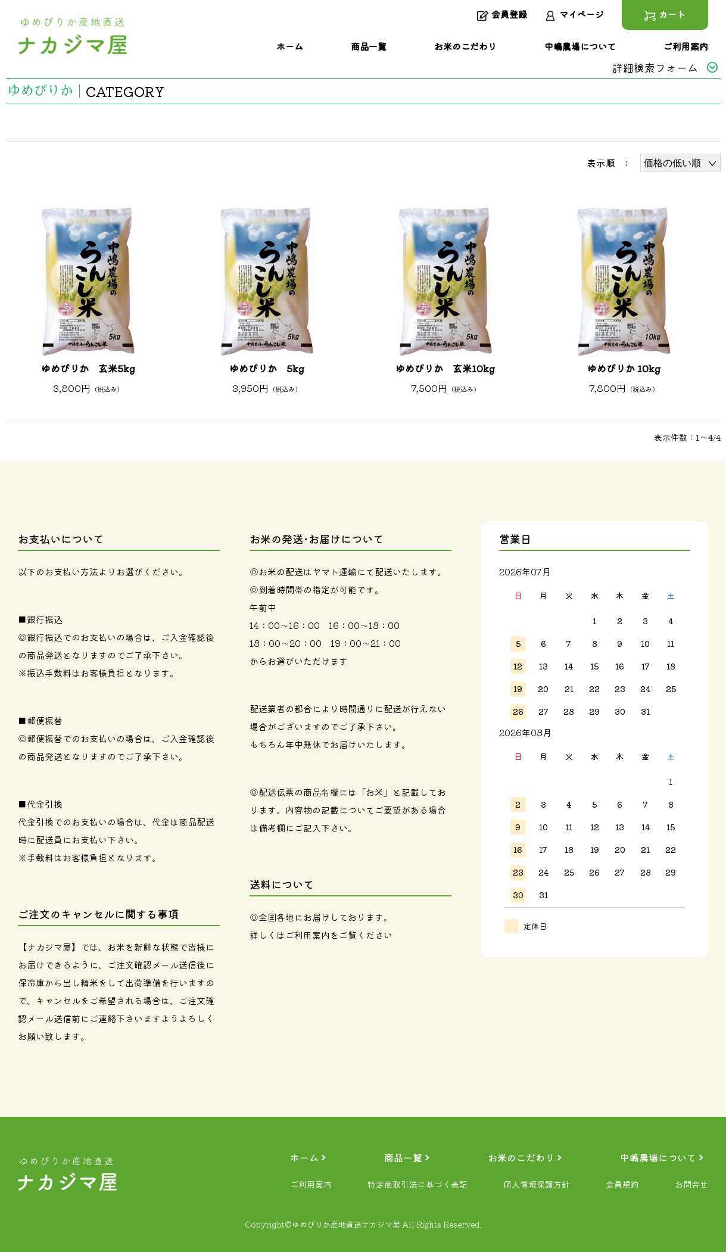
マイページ (574, 14)
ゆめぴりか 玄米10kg (445, 368)
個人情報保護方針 (536, 1184)
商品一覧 (403, 1157)
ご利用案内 (307, 935)
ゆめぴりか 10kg (623, 368)
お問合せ (691, 1184)
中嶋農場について (658, 1157)
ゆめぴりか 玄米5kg (88, 368)
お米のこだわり (521, 1157)
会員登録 (502, 14)
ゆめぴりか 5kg (266, 368)
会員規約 (622, 1184)
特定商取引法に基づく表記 (417, 1184)
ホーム (304, 1157)
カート (665, 14)
